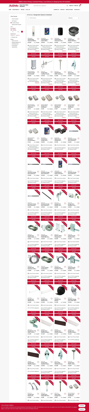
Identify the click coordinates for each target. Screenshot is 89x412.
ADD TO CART (33, 53)
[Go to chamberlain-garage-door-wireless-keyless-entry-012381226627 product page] (46, 141)
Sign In (71, 5)
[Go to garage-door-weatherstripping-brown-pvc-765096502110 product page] (60, 332)
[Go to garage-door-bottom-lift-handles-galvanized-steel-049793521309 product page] (33, 396)
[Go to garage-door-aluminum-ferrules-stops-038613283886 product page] (73, 108)
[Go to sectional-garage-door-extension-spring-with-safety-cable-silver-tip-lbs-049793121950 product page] (33, 173)
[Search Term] (50, 5)
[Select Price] (22, 31)
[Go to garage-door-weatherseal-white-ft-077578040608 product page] (46, 300)
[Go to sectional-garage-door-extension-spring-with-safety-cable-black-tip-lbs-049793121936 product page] (73, 173)
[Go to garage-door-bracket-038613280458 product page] (33, 75)
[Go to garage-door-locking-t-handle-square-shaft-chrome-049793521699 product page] (46, 75)
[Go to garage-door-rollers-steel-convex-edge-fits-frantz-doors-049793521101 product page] (73, 364)
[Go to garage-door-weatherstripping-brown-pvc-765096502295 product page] (33, 364)
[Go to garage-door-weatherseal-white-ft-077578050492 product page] (33, 300)
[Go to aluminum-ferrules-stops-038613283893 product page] (33, 141)
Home (10, 9)
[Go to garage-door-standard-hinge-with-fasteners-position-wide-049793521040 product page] (46, 364)
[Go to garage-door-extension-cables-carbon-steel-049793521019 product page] (33, 269)
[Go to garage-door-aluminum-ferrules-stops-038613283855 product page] (46, 108)
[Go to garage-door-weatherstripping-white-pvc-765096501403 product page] (73, 332)
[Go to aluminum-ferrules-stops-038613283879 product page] (33, 108)
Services (62, 9)
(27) (15, 40)
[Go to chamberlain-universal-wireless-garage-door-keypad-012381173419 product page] (33, 41)
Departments (15, 9)
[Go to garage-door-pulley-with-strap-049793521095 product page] (46, 396)
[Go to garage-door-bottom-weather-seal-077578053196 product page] (73, 41)
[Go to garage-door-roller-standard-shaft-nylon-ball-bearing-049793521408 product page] (60, 75)
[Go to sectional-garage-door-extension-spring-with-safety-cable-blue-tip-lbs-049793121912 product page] (46, 205)
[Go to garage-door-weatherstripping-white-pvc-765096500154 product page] (46, 332)
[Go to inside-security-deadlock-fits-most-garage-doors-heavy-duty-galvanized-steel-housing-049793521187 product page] (73, 237)
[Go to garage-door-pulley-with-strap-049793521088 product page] (46, 237)
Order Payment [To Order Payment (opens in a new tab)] (69, 9)
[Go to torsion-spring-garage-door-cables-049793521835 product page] (46, 269)
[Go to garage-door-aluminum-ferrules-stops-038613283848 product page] (73, 396)
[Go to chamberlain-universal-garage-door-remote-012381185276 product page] (60, 41)
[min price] (13, 31)
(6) (15, 43)
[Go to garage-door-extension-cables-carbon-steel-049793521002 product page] (60, 269)
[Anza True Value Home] (14, 6)
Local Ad (28, 9)
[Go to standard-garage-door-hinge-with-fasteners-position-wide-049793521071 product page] (73, 300)
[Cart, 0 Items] (79, 5)
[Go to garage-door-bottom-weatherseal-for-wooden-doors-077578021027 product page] (60, 300)
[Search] (67, 6)
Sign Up (76, 5)
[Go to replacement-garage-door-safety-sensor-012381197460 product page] (60, 141)
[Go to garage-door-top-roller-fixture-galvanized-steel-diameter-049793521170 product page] (33, 332)
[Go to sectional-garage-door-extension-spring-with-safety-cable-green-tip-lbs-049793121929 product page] (33, 205)
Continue (82, 405)
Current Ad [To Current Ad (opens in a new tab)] (56, 9)
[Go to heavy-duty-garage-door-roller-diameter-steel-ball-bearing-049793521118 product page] (60, 396)
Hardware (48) (14, 37)
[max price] (18, 31)
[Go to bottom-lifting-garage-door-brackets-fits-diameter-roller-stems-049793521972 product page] (60, 237)
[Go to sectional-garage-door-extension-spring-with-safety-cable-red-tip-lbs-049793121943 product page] (46, 173)
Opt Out (82, 409)
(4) (14, 45)
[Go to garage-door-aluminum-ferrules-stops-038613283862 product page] (60, 108)
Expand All (17, 35)
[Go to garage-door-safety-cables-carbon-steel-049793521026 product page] (33, 237)
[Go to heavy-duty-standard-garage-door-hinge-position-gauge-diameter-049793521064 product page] (73, 75)
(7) (16, 42)
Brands (22, 9)
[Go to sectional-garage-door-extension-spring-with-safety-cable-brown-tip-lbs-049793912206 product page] (73, 141)
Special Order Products (16, 24)
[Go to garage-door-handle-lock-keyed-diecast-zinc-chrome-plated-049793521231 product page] (60, 205)
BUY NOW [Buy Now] (33, 56)
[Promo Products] (11, 18)
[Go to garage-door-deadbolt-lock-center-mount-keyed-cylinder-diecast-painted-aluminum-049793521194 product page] (73, 205)
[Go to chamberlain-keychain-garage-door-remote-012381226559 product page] (60, 173)
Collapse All (13, 35)
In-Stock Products (15, 22)
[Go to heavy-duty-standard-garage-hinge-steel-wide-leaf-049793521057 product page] (60, 364)
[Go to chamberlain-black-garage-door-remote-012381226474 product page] (46, 41)
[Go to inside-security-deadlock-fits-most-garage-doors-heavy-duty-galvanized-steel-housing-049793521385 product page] (73, 269)
